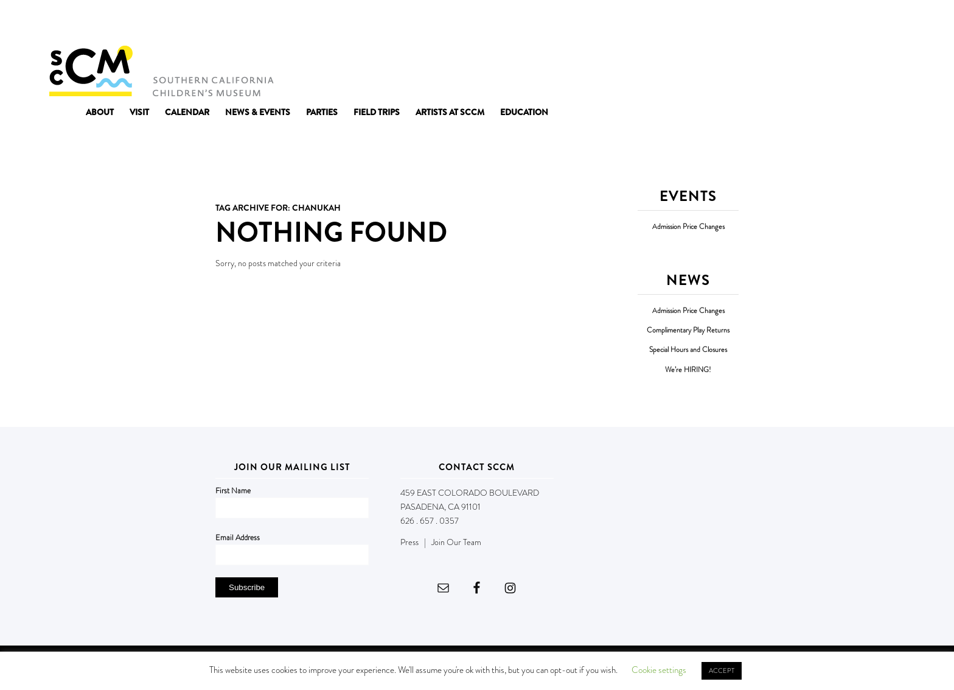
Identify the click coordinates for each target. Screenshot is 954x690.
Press (409, 542)
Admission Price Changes (688, 227)
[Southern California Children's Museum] (160, 70)
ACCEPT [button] (721, 670)
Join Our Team (456, 542)
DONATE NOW (878, 23)
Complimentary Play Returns (688, 330)
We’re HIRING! (688, 370)
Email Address (237, 537)
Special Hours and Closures (688, 350)
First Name (233, 490)
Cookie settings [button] (659, 670)
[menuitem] (100, 112)
